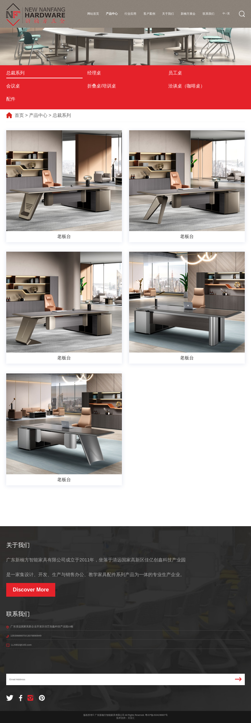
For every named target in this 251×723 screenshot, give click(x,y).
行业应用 (130, 13)
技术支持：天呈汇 (125, 718)
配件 (10, 99)
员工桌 (175, 72)
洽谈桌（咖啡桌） (186, 85)
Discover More (31, 589)
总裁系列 (15, 72)
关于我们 (168, 13)
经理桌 (94, 72)
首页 (19, 115)
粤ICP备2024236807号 (156, 715)
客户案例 (149, 13)
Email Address (125, 679)
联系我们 (208, 13)
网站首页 (93, 13)
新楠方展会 (188, 13)
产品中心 (112, 13)
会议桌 (13, 85)
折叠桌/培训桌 (101, 85)
